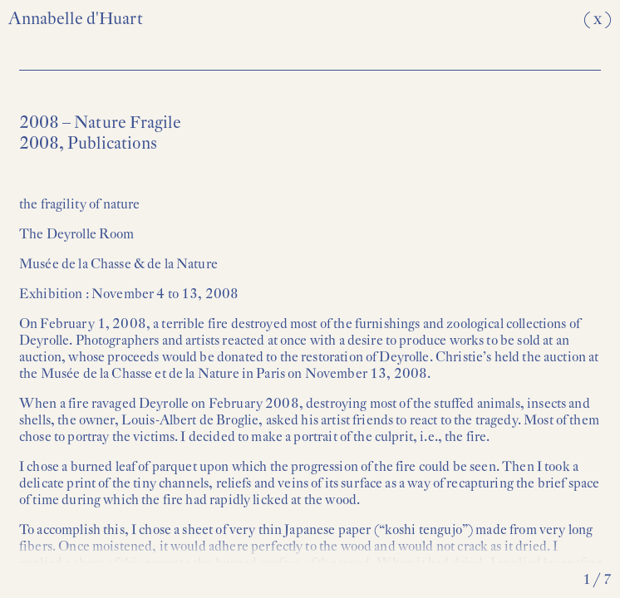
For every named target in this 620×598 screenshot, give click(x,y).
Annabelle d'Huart (75, 18)
